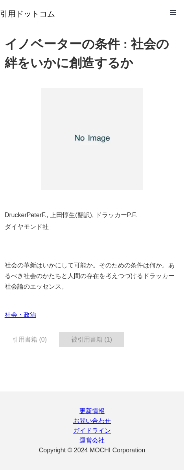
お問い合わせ (92, 420)
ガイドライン (92, 430)
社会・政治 (20, 314)
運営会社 (92, 440)
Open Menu (173, 12)
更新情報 (92, 411)
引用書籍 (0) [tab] (29, 339)
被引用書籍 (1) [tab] (91, 339)
